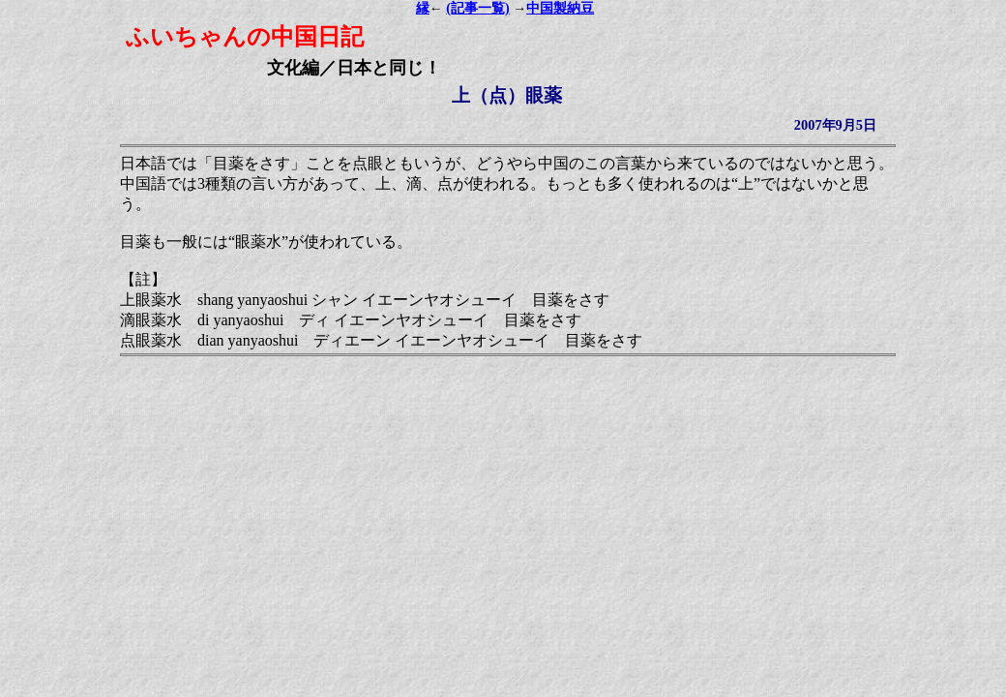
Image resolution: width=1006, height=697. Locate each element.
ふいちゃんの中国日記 (245, 36)
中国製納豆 (560, 8)
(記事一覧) (477, 8)
